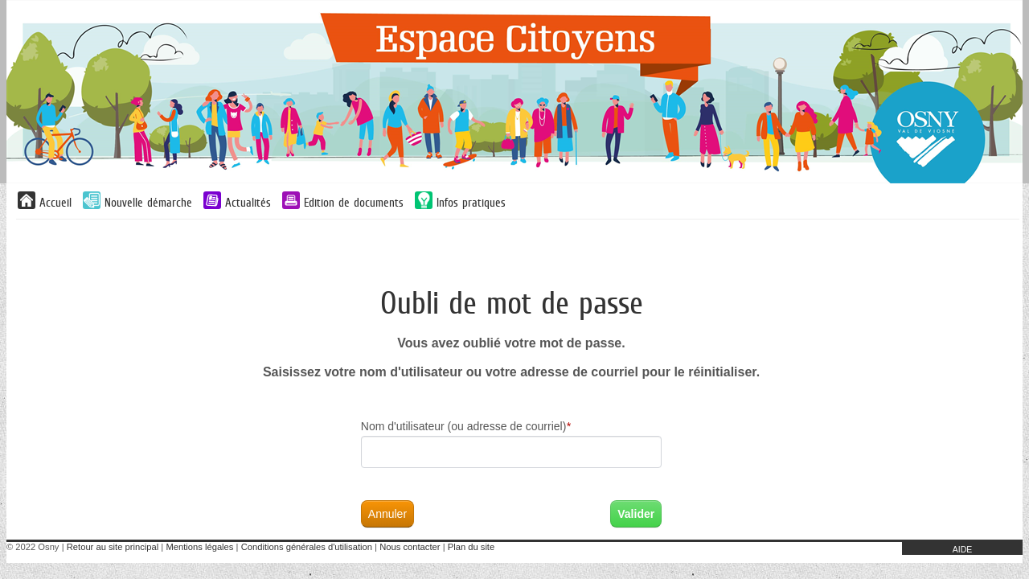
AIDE (963, 549)
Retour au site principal (112, 547)
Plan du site (471, 547)
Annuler (387, 513)
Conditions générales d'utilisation (306, 547)
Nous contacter (409, 547)
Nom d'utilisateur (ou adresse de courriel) (466, 426)
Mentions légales (199, 547)
